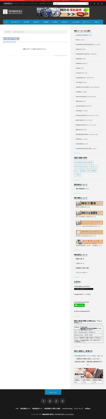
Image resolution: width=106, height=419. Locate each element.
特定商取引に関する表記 (82, 268)
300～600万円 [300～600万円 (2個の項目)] (79, 166)
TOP (6, 22)
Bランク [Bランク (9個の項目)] (77, 170)
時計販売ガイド (37, 408)
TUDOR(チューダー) (82, 110)
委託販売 (36, 22)
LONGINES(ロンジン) (82, 144)
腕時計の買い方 (80, 259)
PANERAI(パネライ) (81, 63)
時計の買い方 (15, 22)
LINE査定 (55, 22)
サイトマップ (78, 408)
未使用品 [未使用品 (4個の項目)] (93, 170)
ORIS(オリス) (80, 68)
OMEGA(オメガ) (80, 58)
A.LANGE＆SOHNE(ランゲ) (83, 35)
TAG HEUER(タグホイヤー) (83, 106)
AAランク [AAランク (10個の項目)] (87, 166)
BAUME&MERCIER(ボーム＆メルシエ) (87, 134)
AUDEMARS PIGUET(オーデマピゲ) (86, 54)
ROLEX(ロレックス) (81, 139)
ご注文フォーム (80, 263)
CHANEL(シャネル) (81, 92)
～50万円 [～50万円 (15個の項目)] (77, 174)
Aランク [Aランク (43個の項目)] (95, 166)
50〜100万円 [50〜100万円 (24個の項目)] (78, 162)
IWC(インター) (80, 40)
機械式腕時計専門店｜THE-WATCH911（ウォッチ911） (58, 414)
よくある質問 (75, 22)
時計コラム (86, 22)
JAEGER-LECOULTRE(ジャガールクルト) (87, 87)
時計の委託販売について (82, 188)
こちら (83, 341)
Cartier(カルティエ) (81, 73)
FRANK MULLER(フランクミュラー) (86, 125)
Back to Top (53, 392)
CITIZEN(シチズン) (81, 82)
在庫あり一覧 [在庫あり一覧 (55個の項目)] (85, 170)
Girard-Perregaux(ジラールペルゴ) (85, 96)
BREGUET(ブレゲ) (81, 129)
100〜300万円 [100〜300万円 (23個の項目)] (88, 162)
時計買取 (26, 22)
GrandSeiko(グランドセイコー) (84, 77)
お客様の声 (64, 22)
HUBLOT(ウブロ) (81, 49)
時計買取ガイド (25, 408)
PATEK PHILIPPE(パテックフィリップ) (87, 115)
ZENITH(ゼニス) (80, 101)
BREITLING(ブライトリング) (84, 120)
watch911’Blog (67, 408)
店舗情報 (45, 22)
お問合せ (96, 22)
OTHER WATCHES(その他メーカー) (86, 148)
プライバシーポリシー (82, 272)
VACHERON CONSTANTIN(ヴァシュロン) (88, 44)
